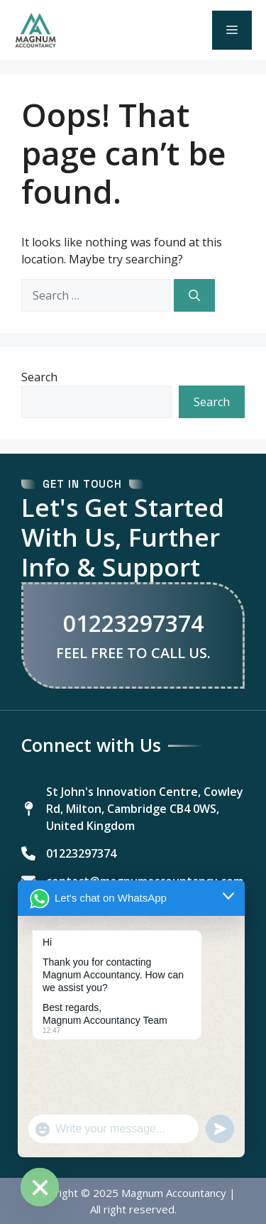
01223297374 (133, 623)
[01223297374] (68, 853)
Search (39, 377)
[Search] (194, 295)
